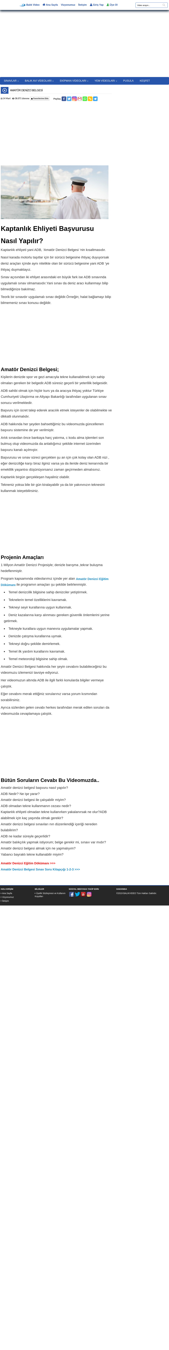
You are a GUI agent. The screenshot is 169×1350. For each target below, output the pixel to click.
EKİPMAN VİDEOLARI (74, 80)
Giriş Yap (97, 5)
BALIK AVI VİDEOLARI (39, 80)
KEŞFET (145, 80)
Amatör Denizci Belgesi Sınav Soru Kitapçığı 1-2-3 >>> (40, 869)
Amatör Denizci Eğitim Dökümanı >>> (28, 863)
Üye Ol (112, 5)
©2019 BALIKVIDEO (126, 893)
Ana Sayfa (50, 5)
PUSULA (128, 80)
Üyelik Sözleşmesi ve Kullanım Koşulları (50, 895)
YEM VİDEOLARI (105, 80)
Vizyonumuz (68, 5)
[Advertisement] (84, 45)
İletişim (82, 5)
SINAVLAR (11, 80)
